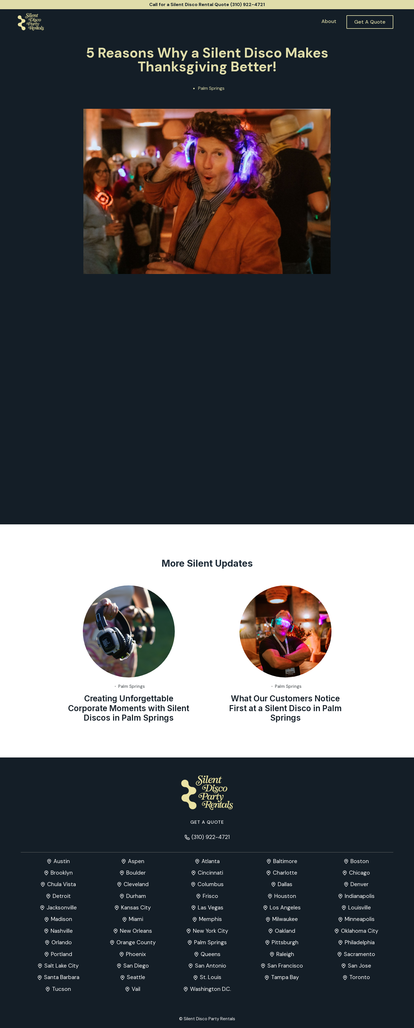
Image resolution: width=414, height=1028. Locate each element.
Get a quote (207, 822)
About (328, 21)
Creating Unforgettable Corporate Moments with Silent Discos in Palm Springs (128, 735)
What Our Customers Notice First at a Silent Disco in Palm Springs (285, 735)
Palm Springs (211, 88)
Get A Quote (370, 22)
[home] (31, 22)
